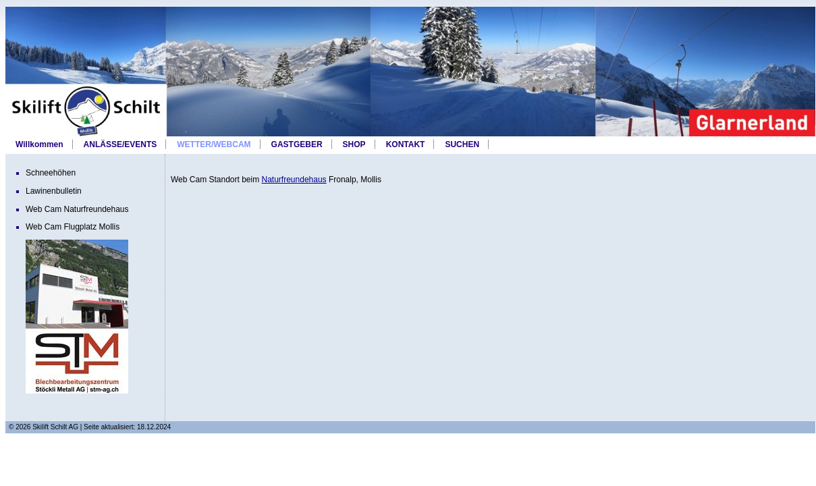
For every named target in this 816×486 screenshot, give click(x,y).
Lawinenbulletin (54, 191)
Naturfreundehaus (294, 179)
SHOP (354, 144)
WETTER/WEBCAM (213, 144)
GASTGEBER (297, 144)
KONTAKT (405, 144)
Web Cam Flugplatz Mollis (72, 227)
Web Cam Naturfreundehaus (77, 209)
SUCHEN (462, 144)
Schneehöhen (51, 173)
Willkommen (39, 144)
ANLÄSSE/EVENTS (120, 144)
